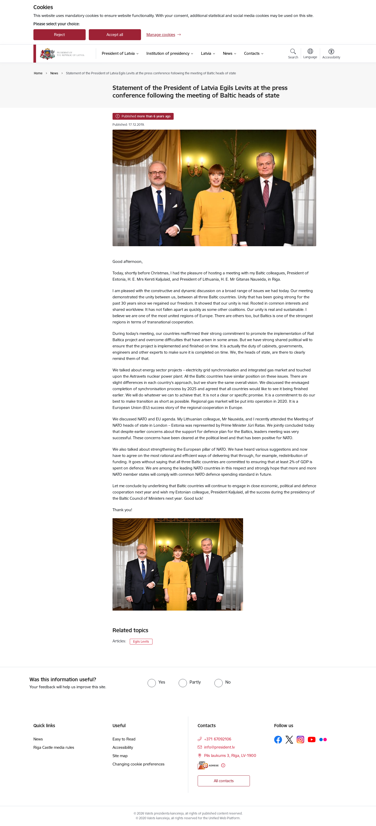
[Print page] (329, 85)
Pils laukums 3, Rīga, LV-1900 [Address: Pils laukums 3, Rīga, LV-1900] (230, 755)
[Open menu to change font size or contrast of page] (331, 54)
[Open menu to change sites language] (310, 54)
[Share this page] (329, 98)
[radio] (156, 682)
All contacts (224, 780)
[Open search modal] (293, 54)
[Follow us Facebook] (278, 740)
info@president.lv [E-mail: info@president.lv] (219, 747)
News (43, 88)
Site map (120, 755)
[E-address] (208, 765)
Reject (59, 34)
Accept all (115, 34)
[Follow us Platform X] (289, 740)
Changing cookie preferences (138, 764)
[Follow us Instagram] (300, 739)
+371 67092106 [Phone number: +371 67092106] (217, 739)
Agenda (45, 97)
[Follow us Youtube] (312, 739)
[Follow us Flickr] (323, 739)
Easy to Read (124, 739)
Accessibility (123, 747)
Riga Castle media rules (53, 747)
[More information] (223, 765)
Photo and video (53, 106)
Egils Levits (141, 641)
